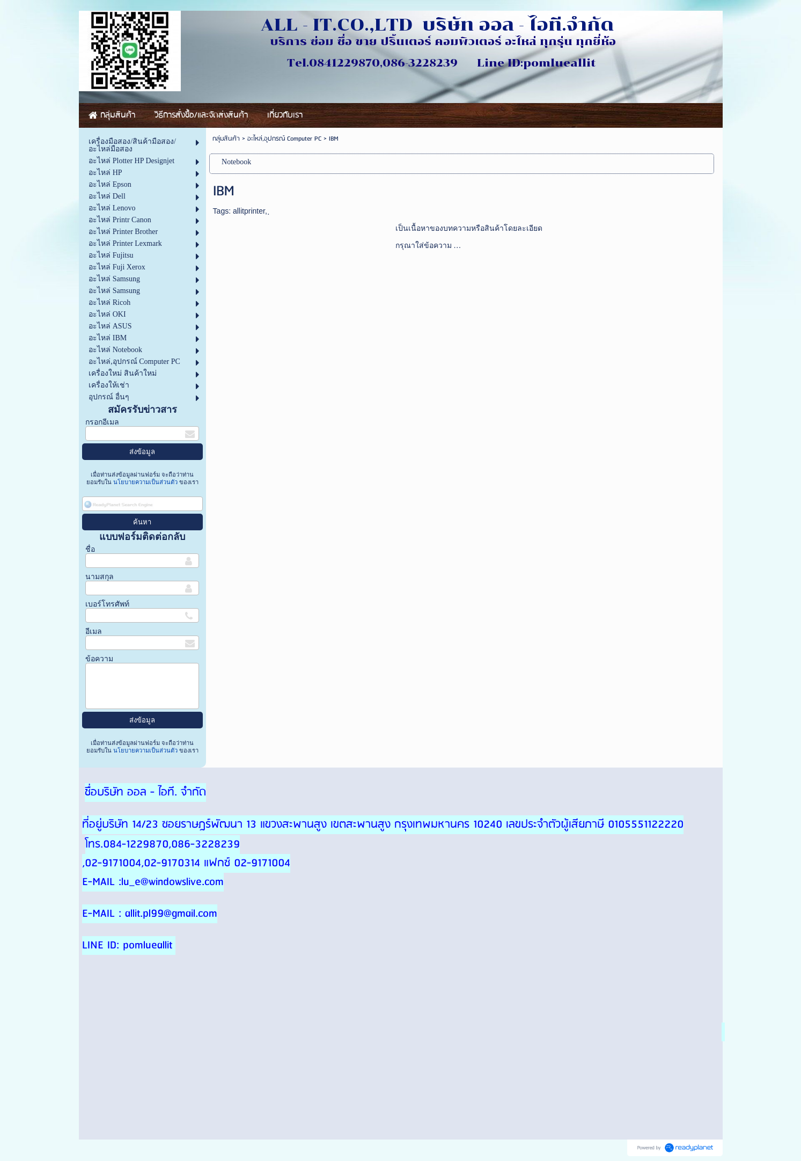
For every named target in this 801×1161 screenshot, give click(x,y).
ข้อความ (99, 659)
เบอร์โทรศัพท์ (107, 604)
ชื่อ (90, 549)
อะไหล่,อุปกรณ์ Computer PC (284, 138)
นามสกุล (99, 577)
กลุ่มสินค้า (226, 138)
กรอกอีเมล (102, 422)
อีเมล (93, 631)
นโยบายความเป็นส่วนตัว (145, 482)
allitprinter (249, 211)
